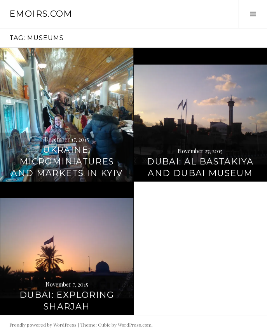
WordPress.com (135, 325)
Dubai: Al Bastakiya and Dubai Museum (200, 167)
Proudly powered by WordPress (43, 325)
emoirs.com (41, 14)
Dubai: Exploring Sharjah (66, 301)
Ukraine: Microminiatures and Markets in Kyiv (66, 161)
